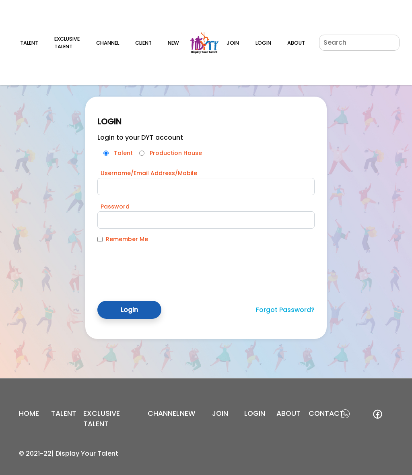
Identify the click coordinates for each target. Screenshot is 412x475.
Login (263, 42)
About (296, 42)
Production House (176, 153)
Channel (107, 42)
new (188, 413)
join (220, 413)
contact (326, 413)
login (254, 413)
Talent (29, 42)
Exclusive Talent (67, 42)
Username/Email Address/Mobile (149, 173)
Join (233, 42)
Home (29, 413)
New (173, 42)
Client (143, 42)
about (288, 413)
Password (115, 206)
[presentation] (158, 265)
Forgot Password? (285, 309)
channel (163, 413)
